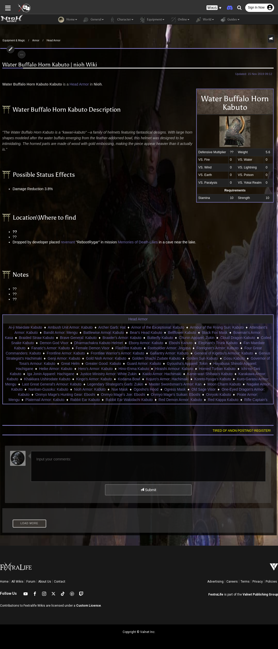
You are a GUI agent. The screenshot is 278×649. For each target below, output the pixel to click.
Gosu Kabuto (234, 358)
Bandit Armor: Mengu (61, 332)
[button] (214, 7)
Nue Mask (83, 389)
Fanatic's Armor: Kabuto (50, 348)
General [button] (93, 20)
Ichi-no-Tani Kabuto (245, 369)
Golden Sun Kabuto (202, 358)
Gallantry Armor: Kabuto (169, 353)
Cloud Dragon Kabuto (237, 338)
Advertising (215, 581)
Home (4, 581)
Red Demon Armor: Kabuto (132, 400)
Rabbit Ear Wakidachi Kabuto (81, 400)
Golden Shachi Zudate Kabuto (156, 358)
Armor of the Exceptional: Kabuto (157, 327)
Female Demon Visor (92, 348)
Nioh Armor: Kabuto (53, 389)
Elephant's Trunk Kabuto (217, 343)
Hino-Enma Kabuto (122, 369)
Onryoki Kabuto (175, 394)
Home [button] (67, 20)
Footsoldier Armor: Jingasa (169, 348)
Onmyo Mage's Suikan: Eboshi (132, 394)
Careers (232, 581)
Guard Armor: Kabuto (144, 363)
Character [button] (121, 20)
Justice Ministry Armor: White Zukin (80, 374)
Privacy (257, 581)
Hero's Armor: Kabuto (84, 369)
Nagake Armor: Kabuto (231, 384)
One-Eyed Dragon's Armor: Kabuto (212, 389)
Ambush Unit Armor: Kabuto (70, 327)
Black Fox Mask (214, 332)
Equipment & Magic (14, 40)
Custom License (88, 605)
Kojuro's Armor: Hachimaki (133, 379)
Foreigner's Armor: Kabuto (217, 348)
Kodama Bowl (95, 379)
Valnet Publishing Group (260, 594)
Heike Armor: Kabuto (44, 369)
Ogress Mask (138, 389)
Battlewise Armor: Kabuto (103, 332)
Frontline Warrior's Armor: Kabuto (117, 353)
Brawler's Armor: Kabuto (121, 338)
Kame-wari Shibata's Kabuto (181, 374)
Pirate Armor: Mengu (209, 394)
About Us (44, 581)
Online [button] (179, 20)
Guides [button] (229, 20)
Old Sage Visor (167, 389)
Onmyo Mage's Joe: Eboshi (80, 394)
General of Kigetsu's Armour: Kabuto (223, 353)
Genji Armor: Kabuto (64, 358)
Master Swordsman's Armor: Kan (141, 384)
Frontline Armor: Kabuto (66, 353)
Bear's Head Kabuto (146, 332)
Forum (30, 581)
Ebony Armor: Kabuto (146, 343)
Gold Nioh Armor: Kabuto (106, 358)
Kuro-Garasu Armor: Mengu (225, 379)
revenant (67, 242)
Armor (35, 40)
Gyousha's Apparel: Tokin (187, 363)
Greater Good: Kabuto (103, 363)
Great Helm (70, 363)
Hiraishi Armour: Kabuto (162, 369)
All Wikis (17, 581)
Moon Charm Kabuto (190, 384)
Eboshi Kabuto (181, 343)
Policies (271, 581)
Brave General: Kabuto (78, 338)
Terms (245, 581)
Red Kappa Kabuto (175, 400)
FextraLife (215, 594)
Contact (59, 581)
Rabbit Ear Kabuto (37, 400)
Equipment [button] (151, 20)
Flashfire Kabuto (128, 348)
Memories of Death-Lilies (137, 242)
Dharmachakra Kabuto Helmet (98, 343)
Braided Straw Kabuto (36, 338)
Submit (148, 490)
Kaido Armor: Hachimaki (133, 374)
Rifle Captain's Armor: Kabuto (220, 400)
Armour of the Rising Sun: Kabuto (217, 327)
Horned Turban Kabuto (205, 369)
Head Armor (53, 40)
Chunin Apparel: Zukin (197, 338)
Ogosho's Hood (109, 389)
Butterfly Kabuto (160, 338)
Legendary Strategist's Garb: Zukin (81, 384)
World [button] (204, 20)
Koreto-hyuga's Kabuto (178, 379)
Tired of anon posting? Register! (242, 430)
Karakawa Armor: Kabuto (230, 374)
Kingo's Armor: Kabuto (60, 379)
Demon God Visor (54, 343)
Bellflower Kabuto (182, 332)
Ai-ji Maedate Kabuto (25, 327)
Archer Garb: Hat (112, 327)
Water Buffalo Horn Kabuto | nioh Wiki (49, 65)
